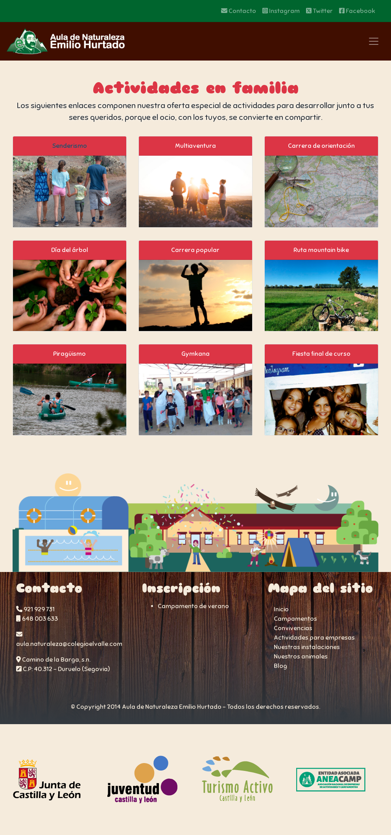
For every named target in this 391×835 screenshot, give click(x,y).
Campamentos (295, 619)
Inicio (281, 609)
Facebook (357, 11)
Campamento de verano (193, 606)
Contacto (238, 11)
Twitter (319, 11)
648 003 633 (37, 619)
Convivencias (293, 628)
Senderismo (69, 146)
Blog (280, 666)
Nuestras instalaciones (307, 647)
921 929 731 (35, 609)
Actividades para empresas (314, 638)
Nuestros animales (301, 656)
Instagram (281, 11)
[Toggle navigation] (373, 41)
